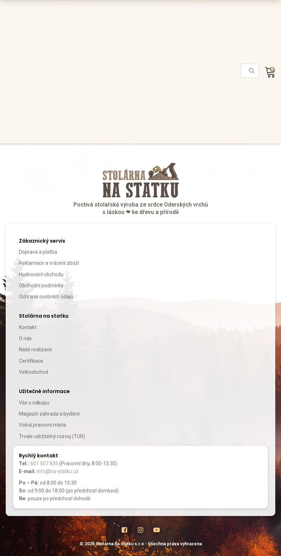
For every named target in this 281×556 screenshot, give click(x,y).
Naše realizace (35, 349)
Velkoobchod (33, 372)
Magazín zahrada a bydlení (49, 414)
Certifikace (31, 361)
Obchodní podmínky (41, 285)
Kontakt (27, 327)
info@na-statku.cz (57, 471)
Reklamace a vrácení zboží (49, 263)
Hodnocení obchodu (41, 274)
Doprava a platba (38, 252)
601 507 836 (44, 463)
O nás (25, 338)
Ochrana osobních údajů (46, 296)
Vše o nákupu (34, 403)
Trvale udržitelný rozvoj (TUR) (52, 436)
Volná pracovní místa (42, 425)
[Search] (252, 71)
